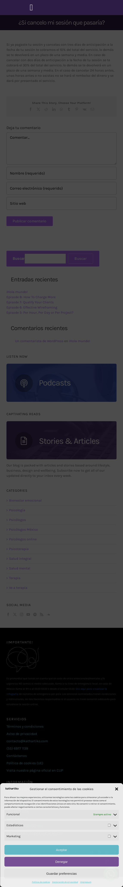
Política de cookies (41, 882)
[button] (116, 789)
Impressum (85, 882)
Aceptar (61, 850)
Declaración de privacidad (65, 882)
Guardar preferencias (61, 873)
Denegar (61, 862)
